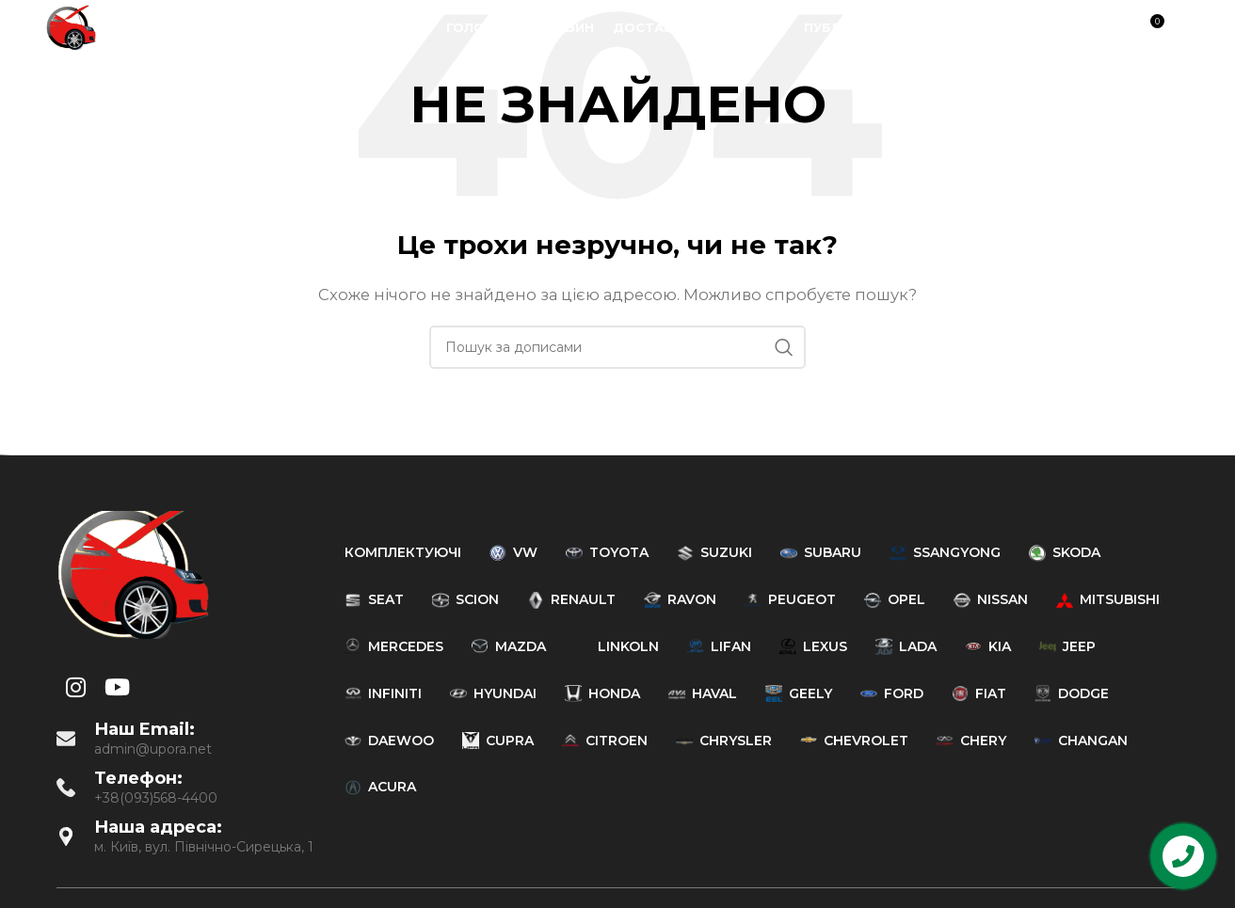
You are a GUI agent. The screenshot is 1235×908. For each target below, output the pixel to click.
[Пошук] (1109, 28)
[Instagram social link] (1043, 28)
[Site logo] (70, 27)
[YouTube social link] (1067, 28)
